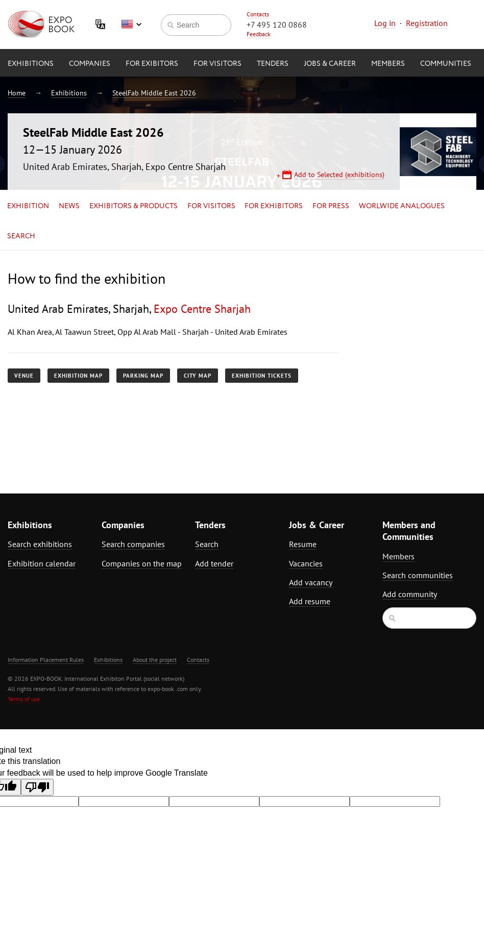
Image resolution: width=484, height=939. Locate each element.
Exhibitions (31, 64)
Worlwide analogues (402, 206)
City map (197, 375)
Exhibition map (78, 375)
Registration (427, 23)
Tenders (272, 64)
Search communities (417, 575)
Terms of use (24, 699)
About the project (155, 659)
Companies (89, 64)
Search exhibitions (40, 544)
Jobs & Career (330, 64)
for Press (330, 206)
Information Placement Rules (46, 659)
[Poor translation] (37, 787)
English (131, 24)
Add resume (309, 601)
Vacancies (306, 563)
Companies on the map (142, 563)
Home (17, 92)
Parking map (143, 375)
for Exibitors (152, 64)
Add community (409, 594)
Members (388, 64)
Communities (445, 64)
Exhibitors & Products (133, 206)
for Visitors (217, 64)
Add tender (214, 563)
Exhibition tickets (262, 375)
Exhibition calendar (42, 563)
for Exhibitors (274, 206)
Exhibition (28, 206)
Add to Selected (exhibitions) (339, 174)
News (69, 206)
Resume (303, 544)
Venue (24, 375)
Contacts (258, 14)
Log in (385, 23)
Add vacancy (310, 582)
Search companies (133, 544)
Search (21, 236)
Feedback (259, 34)
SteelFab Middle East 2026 (154, 92)
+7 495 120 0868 (277, 24)
